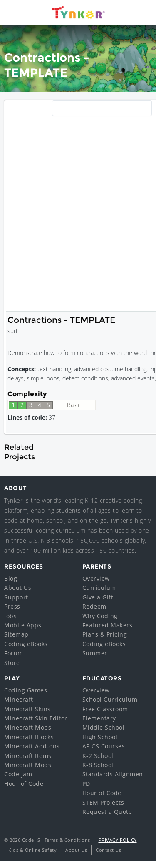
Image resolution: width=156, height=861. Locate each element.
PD (86, 784)
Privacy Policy (118, 840)
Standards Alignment (114, 774)
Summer (94, 653)
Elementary (99, 718)
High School (100, 737)
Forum (13, 653)
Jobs (10, 616)
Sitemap (16, 634)
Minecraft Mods (27, 765)
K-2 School (98, 756)
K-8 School (98, 765)
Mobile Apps (23, 625)
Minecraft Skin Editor (35, 718)
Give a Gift (98, 597)
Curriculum (99, 588)
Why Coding (100, 616)
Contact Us (108, 850)
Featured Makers (107, 625)
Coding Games (25, 690)
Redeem (94, 606)
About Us (17, 588)
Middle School (103, 727)
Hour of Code (23, 784)
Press (12, 606)
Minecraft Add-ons (32, 746)
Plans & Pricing (104, 634)
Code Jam (18, 774)
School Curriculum (110, 699)
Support (16, 597)
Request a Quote (107, 812)
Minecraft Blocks (29, 737)
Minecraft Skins (27, 709)
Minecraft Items (28, 756)
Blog (10, 578)
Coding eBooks (26, 644)
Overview (96, 578)
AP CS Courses (103, 746)
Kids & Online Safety (32, 850)
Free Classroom (105, 709)
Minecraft (18, 699)
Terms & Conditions (67, 840)
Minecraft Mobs (27, 727)
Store (12, 663)
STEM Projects (103, 802)
